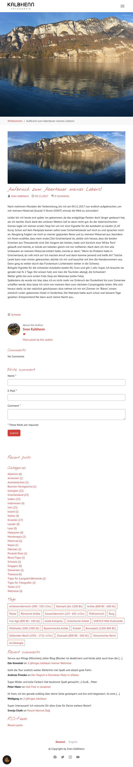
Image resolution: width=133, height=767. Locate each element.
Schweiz (16, 314)
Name (12, 375)
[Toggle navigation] (122, 6)
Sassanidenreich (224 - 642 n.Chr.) (65, 613)
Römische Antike (30, 613)
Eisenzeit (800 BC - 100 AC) (73, 635)
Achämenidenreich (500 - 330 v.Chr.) (30, 606)
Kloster (77, 628)
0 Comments (62, 196)
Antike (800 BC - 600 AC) (101, 606)
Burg (111, 613)
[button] (7, 759)
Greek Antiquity (54, 621)
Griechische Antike (78, 621)
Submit (14, 433)
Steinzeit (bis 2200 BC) (69, 606)
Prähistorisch (96, 613)
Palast (12, 613)
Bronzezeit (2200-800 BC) (101, 628)
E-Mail (12, 390)
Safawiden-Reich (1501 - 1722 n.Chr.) (31, 635)
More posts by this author (38, 339)
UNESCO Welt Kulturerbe (108, 621)
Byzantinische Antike (56, 628)
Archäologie (16, 643)
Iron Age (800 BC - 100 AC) (24, 621)
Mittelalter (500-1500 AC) (24, 628)
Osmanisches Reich (104, 635)
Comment (14, 405)
